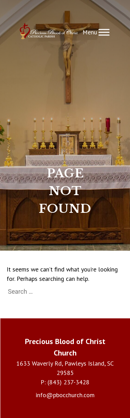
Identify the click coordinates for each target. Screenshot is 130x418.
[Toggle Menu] (104, 32)
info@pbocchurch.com (65, 395)
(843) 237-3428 (68, 382)
